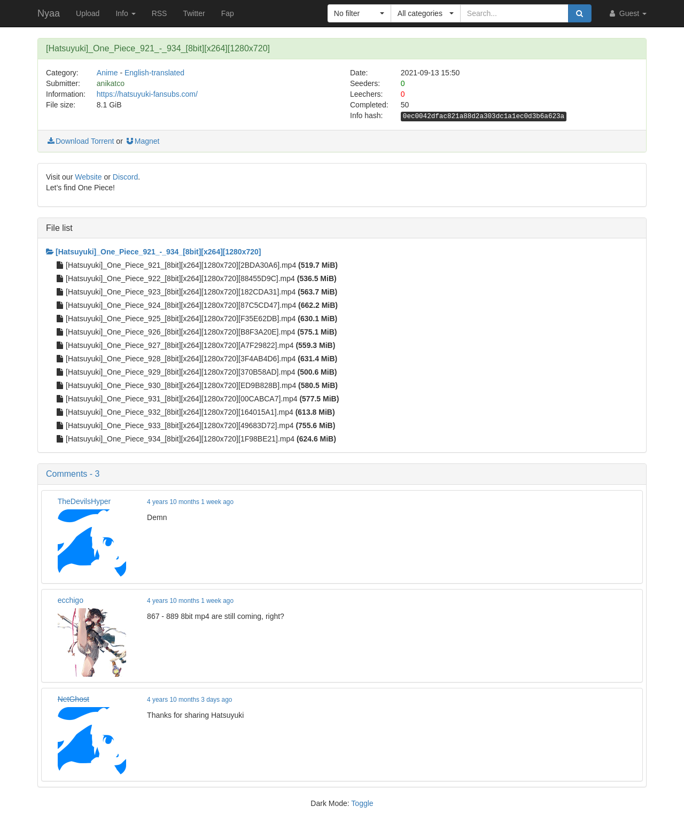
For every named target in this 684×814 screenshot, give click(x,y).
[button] (359, 13)
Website (88, 177)
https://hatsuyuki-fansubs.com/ (147, 94)
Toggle (362, 803)
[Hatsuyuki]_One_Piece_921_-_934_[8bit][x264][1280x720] (153, 251)
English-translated (154, 72)
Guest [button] (627, 13)
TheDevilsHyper (84, 501)
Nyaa (48, 13)
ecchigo (70, 600)
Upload (87, 13)
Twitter (194, 13)
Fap (227, 13)
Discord (125, 177)
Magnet (142, 141)
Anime (107, 72)
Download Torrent (80, 141)
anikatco (111, 83)
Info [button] (125, 13)
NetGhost (73, 699)
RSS (159, 13)
